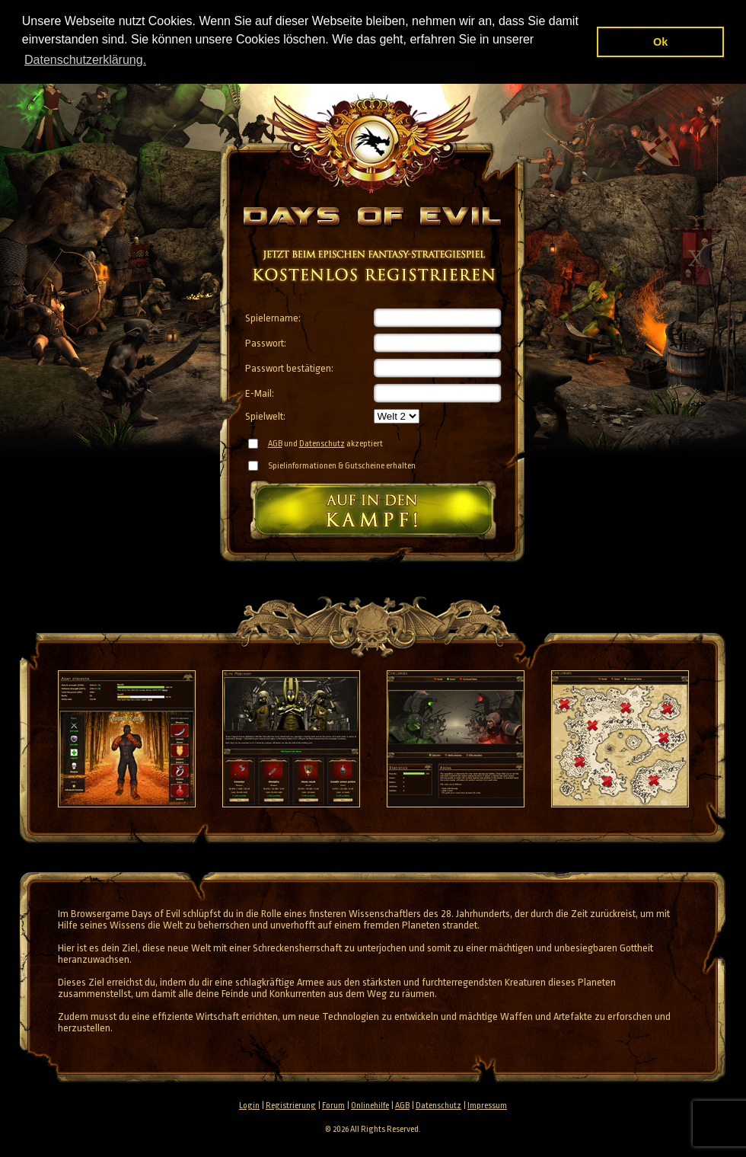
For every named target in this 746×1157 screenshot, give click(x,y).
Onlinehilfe (370, 1106)
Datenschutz (322, 444)
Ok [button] (660, 42)
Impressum (487, 1106)
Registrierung (291, 1106)
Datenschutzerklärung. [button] (85, 59)
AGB (275, 444)
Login (249, 1106)
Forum (333, 1106)
